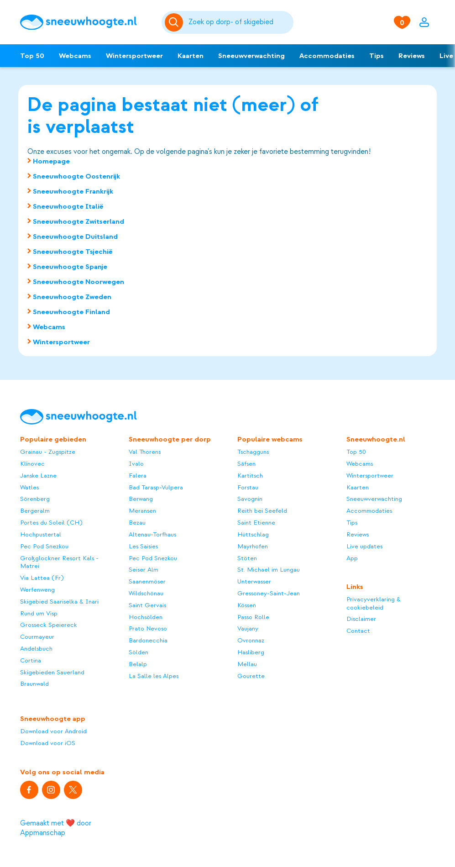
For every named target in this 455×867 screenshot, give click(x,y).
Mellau (247, 664)
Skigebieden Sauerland (52, 672)
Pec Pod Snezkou (44, 546)
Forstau (247, 487)
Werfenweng (37, 590)
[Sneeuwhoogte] (86, 22)
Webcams (75, 55)
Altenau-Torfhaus (152, 534)
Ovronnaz (250, 640)
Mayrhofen (252, 546)
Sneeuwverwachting (251, 55)
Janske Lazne (38, 475)
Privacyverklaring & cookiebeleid (373, 603)
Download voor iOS (47, 743)
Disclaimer (361, 619)
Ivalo (136, 464)
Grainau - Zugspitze (47, 452)
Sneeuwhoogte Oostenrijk (76, 176)
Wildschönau (146, 593)
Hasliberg (250, 652)
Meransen (142, 511)
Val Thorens (145, 452)
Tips (376, 55)
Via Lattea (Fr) (41, 578)
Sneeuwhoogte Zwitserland (78, 221)
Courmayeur (37, 637)
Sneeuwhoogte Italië (68, 206)
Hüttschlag (253, 534)
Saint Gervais (147, 605)
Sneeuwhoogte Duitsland (75, 236)
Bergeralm (35, 511)
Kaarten (191, 55)
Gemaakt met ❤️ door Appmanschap (55, 828)
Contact (358, 631)
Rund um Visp (39, 613)
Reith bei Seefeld (262, 511)
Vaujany (247, 628)
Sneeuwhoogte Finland (71, 311)
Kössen (246, 605)
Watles (29, 487)
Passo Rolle (253, 617)
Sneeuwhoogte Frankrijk (73, 191)
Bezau (137, 522)
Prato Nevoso (148, 628)
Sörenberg (35, 499)
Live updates (364, 546)
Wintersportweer (134, 55)
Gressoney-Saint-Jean (268, 593)
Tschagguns (253, 452)
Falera (137, 475)
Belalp (138, 664)
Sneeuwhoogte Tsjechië (73, 251)
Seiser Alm (143, 569)
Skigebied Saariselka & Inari (59, 601)
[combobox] (239, 22)
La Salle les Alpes (153, 676)
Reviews (411, 55)
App (352, 558)
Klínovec (32, 464)
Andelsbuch (36, 648)
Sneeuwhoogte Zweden (72, 296)
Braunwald (34, 684)
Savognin (249, 499)
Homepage (51, 161)
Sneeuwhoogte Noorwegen (78, 281)
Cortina (30, 660)
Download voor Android (53, 731)
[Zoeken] (239, 22)
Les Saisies (143, 546)
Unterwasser (254, 581)
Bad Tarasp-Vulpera (156, 487)
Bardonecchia (148, 640)
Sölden (138, 652)
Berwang (141, 499)
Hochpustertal (40, 534)
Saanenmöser (147, 581)
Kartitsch (250, 475)
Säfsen (246, 464)
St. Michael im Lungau (268, 569)
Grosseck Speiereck (48, 625)
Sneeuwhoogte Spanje (70, 266)
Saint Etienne (256, 522)
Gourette (251, 676)
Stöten (247, 558)
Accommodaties (327, 55)
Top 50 (32, 55)
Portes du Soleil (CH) (51, 522)
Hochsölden (145, 617)
